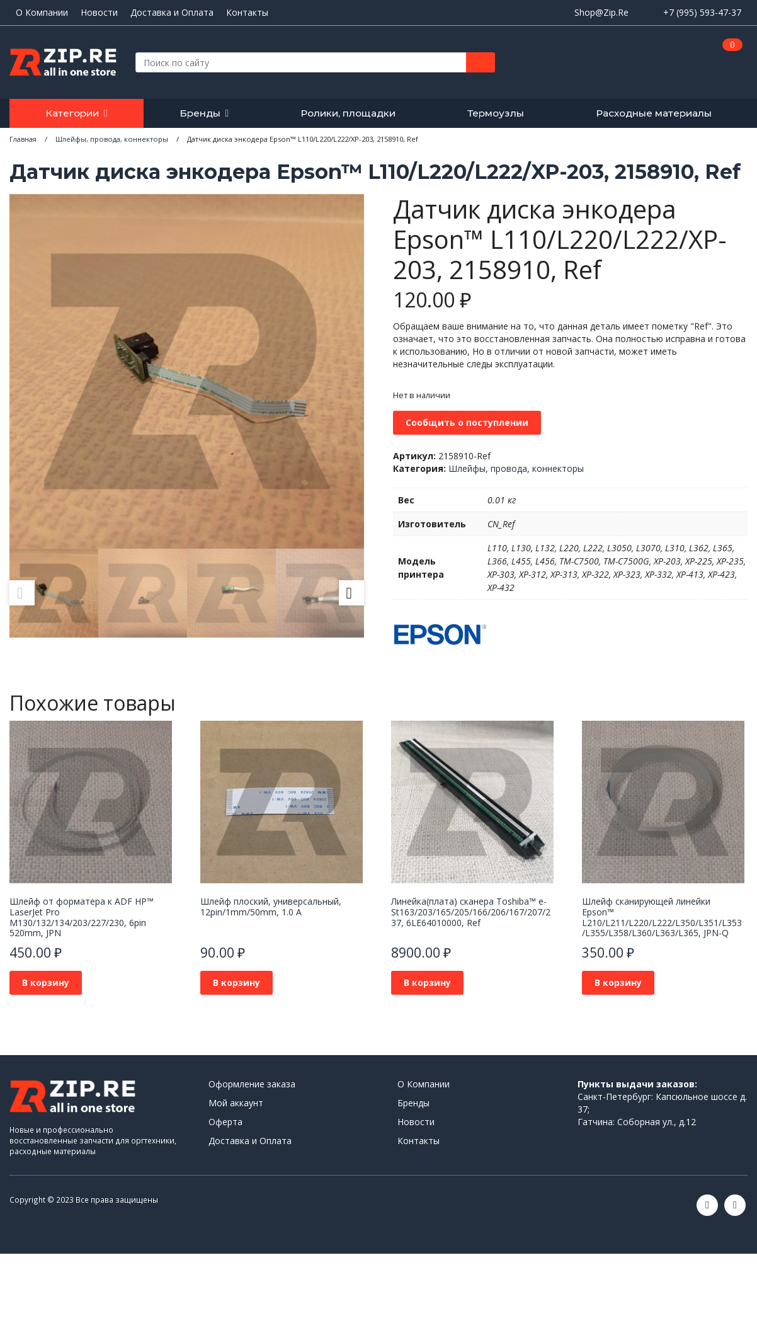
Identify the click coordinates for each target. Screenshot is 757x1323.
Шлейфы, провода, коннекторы (516, 468)
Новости (99, 13)
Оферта (225, 1122)
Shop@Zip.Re (601, 12)
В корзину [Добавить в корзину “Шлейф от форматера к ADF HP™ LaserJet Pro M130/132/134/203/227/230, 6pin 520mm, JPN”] (45, 982)
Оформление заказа (251, 1084)
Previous (22, 592)
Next (351, 592)
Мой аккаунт (235, 1103)
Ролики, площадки (348, 113)
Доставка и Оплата (171, 13)
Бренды (199, 113)
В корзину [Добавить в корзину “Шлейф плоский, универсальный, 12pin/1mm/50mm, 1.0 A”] (236, 982)
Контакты (247, 13)
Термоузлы (495, 113)
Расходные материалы (654, 113)
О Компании (42, 13)
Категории (72, 113)
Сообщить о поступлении (467, 422)
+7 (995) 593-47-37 (702, 12)
